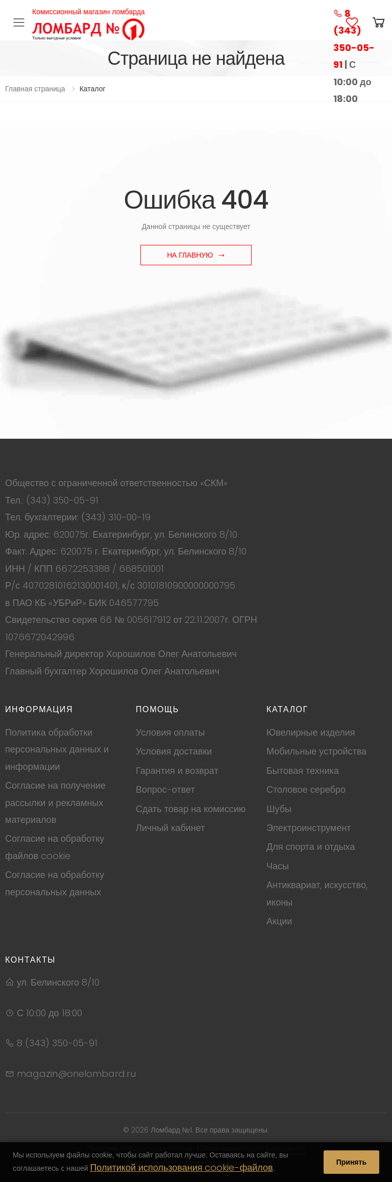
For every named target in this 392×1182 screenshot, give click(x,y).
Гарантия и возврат (177, 770)
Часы (277, 866)
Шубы (278, 808)
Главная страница (35, 89)
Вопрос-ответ (165, 789)
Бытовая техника (302, 770)
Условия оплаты (170, 732)
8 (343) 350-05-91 (51, 1043)
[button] (379, 22)
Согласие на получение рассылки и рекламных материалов (55, 802)
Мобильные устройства (316, 751)
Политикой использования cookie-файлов (181, 1167)
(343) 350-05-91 (62, 500)
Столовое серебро (306, 789)
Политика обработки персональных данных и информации (57, 749)
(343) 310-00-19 (116, 517)
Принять (351, 1162)
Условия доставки (174, 751)
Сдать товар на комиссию (191, 808)
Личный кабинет (170, 827)
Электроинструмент (308, 827)
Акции (279, 921)
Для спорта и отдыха (310, 846)
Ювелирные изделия (310, 732)
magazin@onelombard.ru (70, 1073)
